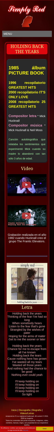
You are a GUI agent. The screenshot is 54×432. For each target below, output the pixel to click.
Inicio (14, 410)
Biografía (36, 410)
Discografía (24, 410)
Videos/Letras (27, 413)
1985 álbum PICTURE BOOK (26, 70)
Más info (25, 430)
